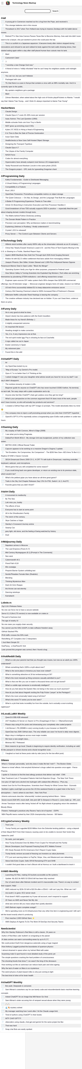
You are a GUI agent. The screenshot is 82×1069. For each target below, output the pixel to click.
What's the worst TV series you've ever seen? (23, 700)
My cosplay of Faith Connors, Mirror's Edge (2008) (25, 431)
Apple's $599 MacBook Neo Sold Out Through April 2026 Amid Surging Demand (37, 255)
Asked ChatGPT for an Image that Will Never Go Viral (26, 997)
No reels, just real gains (14, 839)
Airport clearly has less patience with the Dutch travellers (27, 316)
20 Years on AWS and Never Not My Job (21, 900)
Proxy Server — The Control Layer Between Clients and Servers (30, 234)
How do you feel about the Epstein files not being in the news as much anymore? (37, 689)
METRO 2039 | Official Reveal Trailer (20, 445)
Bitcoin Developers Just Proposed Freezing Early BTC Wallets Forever (33, 846)
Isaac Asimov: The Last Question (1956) (21, 119)
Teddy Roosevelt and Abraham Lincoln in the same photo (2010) (30, 166)
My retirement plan (12, 348)
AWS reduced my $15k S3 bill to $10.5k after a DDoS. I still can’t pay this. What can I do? (40, 889)
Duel (7, 535)
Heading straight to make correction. (19, 330)
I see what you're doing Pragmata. (18, 434)
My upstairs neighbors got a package (20, 90)
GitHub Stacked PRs (10, 632)
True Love (9, 825)
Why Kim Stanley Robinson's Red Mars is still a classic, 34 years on (28, 932)
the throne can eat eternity (15, 589)
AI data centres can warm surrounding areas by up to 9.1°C (25, 939)
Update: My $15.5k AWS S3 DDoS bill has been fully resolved (29, 878)
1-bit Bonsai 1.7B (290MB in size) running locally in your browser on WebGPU (36, 728)
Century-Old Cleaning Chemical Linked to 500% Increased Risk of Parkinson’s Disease (39, 291)
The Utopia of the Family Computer (19, 151)
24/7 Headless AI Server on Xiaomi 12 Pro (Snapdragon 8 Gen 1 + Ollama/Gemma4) (39, 721)
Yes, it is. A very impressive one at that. (20, 334)
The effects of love (12, 506)
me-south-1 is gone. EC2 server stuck (20, 893)
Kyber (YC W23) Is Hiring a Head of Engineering (24, 130)
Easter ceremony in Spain (15, 345)
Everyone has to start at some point (19, 510)
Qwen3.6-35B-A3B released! (16, 717)
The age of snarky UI (10, 621)
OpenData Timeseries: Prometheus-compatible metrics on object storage (34, 194)
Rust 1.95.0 (10, 191)
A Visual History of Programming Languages (22, 183)
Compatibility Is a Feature (15, 187)
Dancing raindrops (12, 592)
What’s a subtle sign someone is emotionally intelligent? (27, 685)
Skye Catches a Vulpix (14, 520)
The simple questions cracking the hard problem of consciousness (28, 957)
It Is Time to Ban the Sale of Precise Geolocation (24, 133)
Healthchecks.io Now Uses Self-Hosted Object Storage (27, 140)
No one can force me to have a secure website (20, 610)
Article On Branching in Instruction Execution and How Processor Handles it (35, 205)
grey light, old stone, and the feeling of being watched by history (30, 531)
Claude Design (11, 112)
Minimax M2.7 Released (15, 743)
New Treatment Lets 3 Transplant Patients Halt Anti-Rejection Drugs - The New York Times (37, 778)
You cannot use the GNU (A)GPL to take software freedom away (27, 628)
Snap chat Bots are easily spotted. (19, 1029)
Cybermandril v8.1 (12, 560)
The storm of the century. (15, 517)
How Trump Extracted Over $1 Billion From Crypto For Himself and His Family (36, 843)
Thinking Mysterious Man (15, 581)
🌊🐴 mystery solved (13, 1008)
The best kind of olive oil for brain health (17, 976)
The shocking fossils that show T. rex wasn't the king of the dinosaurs (29, 961)
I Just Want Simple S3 (10, 642)
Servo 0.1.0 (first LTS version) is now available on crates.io (25, 613)
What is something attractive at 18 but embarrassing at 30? (28, 674)
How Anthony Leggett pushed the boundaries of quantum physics (27, 947)
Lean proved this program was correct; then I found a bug (24, 650)
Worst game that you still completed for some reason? (26, 467)
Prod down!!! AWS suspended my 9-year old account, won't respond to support (36, 897)
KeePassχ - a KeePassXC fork (14, 646)
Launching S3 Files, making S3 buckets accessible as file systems (31, 875)
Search (55, 11)
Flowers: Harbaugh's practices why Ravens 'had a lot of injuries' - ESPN (30, 811)
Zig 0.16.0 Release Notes (12, 606)
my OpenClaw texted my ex (16, 366)
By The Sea (10, 499)
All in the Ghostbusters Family (17, 513)
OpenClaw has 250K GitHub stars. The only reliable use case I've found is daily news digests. (42, 732)
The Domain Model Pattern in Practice (20, 219)
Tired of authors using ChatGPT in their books (23, 1015)
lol (6, 363)
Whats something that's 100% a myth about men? (25, 667)
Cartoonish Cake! (12, 58)
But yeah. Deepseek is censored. (18, 986)
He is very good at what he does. (18, 312)
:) (5, 61)
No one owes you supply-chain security (17, 624)
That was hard (11, 1026)
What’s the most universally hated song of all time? (25, 696)
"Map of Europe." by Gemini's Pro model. (21, 370)
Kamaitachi (9, 596)
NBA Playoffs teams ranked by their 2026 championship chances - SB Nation (32, 814)
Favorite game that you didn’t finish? (19, 485)
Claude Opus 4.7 (12, 148)
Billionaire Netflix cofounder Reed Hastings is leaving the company (31, 295)
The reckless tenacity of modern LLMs (20, 384)
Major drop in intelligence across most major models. (26, 735)
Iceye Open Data (12, 137)
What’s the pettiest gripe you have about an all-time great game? (31, 478)
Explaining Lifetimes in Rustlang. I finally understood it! (27, 227)
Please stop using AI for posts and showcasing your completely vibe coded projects (38, 725)
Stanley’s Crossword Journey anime (19, 524)
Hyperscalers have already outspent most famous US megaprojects (32, 162)
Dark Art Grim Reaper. (14, 585)
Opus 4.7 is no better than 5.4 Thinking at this (23, 373)
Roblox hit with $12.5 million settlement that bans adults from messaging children (37, 259)
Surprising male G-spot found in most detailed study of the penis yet (28, 954)
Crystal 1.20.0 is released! (15, 230)
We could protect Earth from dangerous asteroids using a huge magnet (30, 943)
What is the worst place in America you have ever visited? (28, 671)
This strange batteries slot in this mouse (21, 25)
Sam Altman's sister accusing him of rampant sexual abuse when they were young (38, 1000)
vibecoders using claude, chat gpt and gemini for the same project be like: (34, 1022)
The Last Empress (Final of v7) (17, 549)
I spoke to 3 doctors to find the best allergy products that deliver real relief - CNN (33, 775)
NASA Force (10, 155)
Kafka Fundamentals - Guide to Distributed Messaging (26, 180)
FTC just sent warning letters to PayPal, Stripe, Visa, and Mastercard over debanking (39, 857)
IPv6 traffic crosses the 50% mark (15, 635)
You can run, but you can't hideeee (19, 76)
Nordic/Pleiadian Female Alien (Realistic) (21, 574)
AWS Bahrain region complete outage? (20, 907)
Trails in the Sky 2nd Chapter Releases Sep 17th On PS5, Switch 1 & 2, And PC (37, 481)
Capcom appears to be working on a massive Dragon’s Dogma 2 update (34, 449)
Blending (8, 578)
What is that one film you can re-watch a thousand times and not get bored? (35, 682)
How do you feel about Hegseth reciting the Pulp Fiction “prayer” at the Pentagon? (37, 692)
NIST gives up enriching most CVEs (19, 126)
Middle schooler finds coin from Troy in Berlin (23, 122)
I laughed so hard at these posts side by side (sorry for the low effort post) (34, 753)
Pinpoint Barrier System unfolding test (20, 571)
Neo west (9, 556)
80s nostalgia (10, 567)
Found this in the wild (13, 352)
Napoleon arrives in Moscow (16, 545)
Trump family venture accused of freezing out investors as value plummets (34, 854)
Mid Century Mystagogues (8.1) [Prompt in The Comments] (28, 553)
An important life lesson (14, 327)
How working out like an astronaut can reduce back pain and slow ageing (30, 965)
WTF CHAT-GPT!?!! (13, 1018)
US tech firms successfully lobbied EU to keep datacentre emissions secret (35, 288)
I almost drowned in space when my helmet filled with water (25, 950)
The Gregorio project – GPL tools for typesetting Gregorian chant (31, 169)
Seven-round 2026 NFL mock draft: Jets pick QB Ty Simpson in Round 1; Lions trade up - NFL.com (41, 800)
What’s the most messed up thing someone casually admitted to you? (32, 678)
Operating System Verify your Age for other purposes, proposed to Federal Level (37, 269)
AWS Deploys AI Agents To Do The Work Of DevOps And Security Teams (34, 922)
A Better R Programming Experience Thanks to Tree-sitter (28, 201)
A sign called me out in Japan (17, 341)
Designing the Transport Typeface (18, 144)
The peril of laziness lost (11, 617)
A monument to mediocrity (15, 495)
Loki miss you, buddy (13, 502)
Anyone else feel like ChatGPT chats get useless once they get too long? (34, 395)
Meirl (7, 54)
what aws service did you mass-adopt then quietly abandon (28, 904)
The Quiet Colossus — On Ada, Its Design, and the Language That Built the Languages (40, 198)
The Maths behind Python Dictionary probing (23, 216)
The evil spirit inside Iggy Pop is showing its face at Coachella (29, 338)
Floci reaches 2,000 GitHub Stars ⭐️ (19, 918)
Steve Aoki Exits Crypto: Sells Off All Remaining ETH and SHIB (30, 861)
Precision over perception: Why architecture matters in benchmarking (32, 223)
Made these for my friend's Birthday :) (20, 320)
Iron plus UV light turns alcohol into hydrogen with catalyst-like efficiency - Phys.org (34, 782)
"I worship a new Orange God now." (19, 65)
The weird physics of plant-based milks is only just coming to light (27, 972)
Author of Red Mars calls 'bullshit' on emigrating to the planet (26, 936)
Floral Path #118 (12, 563)
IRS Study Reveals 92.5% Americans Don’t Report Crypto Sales (30, 850)
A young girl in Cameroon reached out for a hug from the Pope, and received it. (36, 22)
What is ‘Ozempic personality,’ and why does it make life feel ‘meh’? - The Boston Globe (36, 764)
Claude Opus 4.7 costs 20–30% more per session (25, 115)
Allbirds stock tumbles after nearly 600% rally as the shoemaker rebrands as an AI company (41, 244)
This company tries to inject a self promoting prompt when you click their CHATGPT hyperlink (42, 413)
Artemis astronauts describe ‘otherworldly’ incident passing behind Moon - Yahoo (33, 796)
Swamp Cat (10, 528)
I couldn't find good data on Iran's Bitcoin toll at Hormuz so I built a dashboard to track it (40, 864)
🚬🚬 (7, 1004)
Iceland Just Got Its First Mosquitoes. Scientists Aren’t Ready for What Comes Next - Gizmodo (39, 785)
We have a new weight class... (17, 739)
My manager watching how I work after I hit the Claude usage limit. (31, 1011)
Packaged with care (13, 79)
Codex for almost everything (16, 158)
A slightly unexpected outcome (17, 323)
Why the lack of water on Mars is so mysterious (20, 968)
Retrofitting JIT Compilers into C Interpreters (19, 639)
